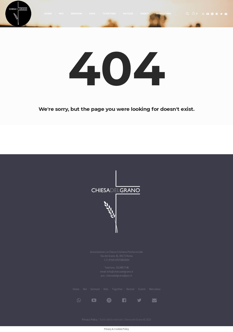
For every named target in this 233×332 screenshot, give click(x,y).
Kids (105, 289)
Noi (85, 289)
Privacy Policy (89, 319)
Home (76, 289)
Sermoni (95, 289)
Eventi (141, 289)
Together (117, 289)
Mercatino (155, 289)
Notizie (130, 289)
